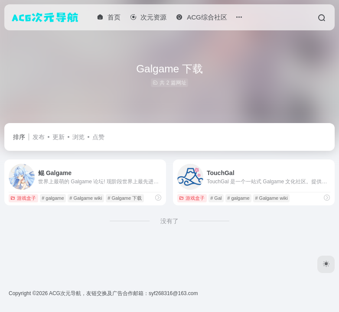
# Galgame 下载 (125, 198)
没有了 (169, 221)
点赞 (98, 136)
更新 (58, 136)
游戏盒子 (23, 198)
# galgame (53, 198)
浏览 (78, 136)
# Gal (216, 198)
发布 (39, 136)
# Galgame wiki (85, 198)
